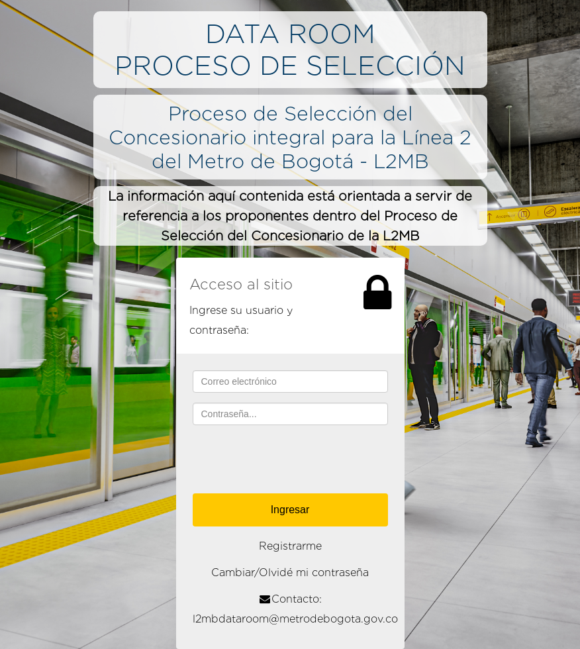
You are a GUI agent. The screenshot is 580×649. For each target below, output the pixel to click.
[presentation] (293, 461)
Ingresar (290, 509)
